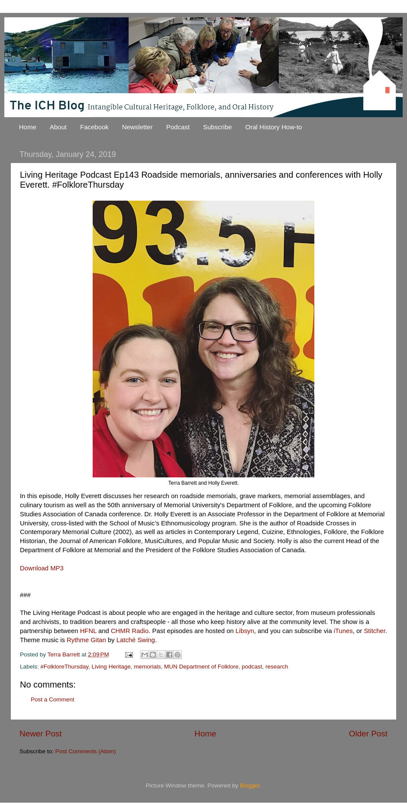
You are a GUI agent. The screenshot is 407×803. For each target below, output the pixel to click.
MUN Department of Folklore (201, 666)
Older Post (368, 733)
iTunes (343, 630)
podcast (252, 666)
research (276, 666)
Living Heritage (111, 666)
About (58, 127)
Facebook (94, 127)
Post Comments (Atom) (85, 751)
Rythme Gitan (86, 640)
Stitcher (374, 630)
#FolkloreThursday (64, 666)
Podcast (178, 127)
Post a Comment (52, 699)
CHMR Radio (130, 630)
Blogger (250, 785)
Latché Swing (135, 640)
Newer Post (40, 733)
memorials (147, 666)
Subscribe (217, 127)
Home (27, 127)
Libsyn (245, 630)
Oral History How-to (273, 127)
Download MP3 (42, 568)
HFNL (88, 630)
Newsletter (137, 127)
